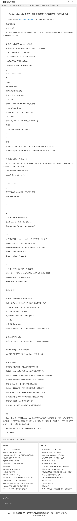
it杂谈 (9, 5)
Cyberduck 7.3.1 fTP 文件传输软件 (15, 480)
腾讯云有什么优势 (47, 483)
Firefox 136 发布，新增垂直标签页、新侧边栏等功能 (58, 489)
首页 (4, 5)
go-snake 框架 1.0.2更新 (12, 461)
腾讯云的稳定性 (47, 480)
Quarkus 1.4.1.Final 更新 (12, 475)
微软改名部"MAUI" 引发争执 (13, 458)
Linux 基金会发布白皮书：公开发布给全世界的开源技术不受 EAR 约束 (26, 483)
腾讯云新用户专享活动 (25, 513)
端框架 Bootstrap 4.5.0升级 (12, 452)
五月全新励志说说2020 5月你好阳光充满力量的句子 (20, 477)
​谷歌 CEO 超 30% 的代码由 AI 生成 (53, 458)
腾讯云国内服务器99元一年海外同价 (53, 469)
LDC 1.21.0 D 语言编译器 (12, 449)
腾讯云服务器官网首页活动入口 (52, 475)
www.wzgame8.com (26, 20)
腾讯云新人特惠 (9, 2)
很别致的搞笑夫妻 (10, 472)
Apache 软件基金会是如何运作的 (14, 463)
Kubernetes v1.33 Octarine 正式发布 (53, 455)
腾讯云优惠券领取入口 (41, 513)
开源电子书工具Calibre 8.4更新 (51, 449)
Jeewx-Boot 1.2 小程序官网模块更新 (15, 489)
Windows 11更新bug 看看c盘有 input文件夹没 (56, 466)
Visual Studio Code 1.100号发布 (52, 452)
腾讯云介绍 (45, 486)
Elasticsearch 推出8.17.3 (12, 469)
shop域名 (7, 466)
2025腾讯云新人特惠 (48, 461)
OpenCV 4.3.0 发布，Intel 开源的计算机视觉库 (18, 455)
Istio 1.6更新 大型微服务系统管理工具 (16, 486)
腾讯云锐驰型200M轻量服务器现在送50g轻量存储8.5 (58, 472)
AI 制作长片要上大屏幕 (49, 463)
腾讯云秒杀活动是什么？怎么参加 (52, 477)
